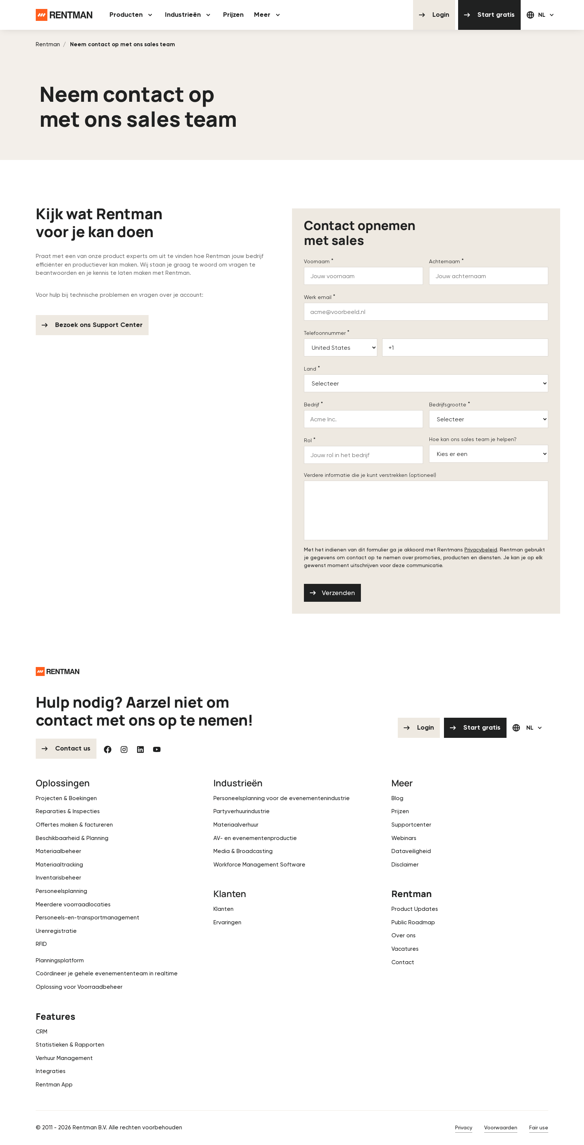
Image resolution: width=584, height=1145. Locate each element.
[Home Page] (64, 15)
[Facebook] (107, 748)
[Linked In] (140, 748)
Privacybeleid (480, 549)
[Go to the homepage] (57, 671)
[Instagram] (124, 748)
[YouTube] (156, 748)
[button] (132, 15)
